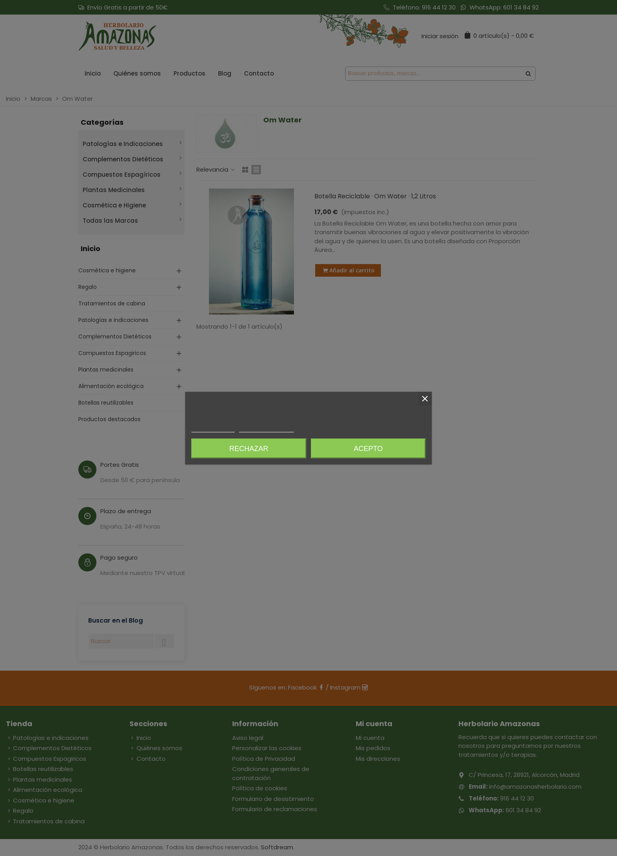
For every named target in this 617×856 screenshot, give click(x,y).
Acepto (368, 448)
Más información (213, 428)
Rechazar (248, 448)
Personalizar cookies (266, 428)
